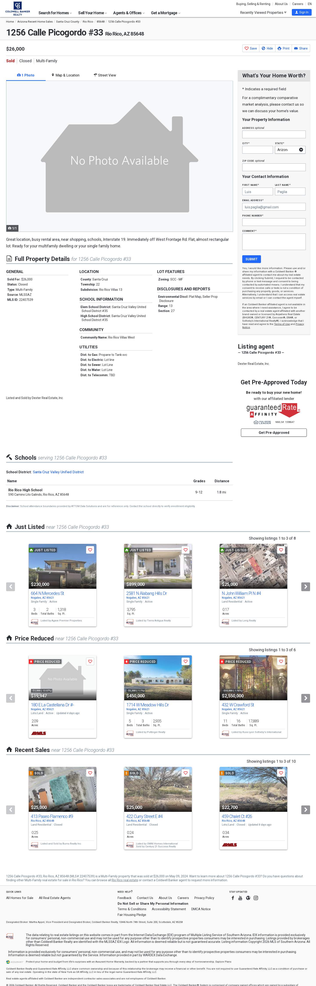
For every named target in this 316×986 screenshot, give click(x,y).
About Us (281, 3)
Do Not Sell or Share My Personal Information (153, 904)
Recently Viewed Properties (263, 12)
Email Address (253, 200)
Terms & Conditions (132, 909)
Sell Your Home (92, 13)
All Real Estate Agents (55, 898)
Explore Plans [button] (223, 961)
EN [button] (310, 4)
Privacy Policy (204, 898)
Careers (297, 3)
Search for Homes (55, 13)
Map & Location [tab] (65, 75)
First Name (250, 184)
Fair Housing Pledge (132, 915)
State (279, 143)
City (245, 143)
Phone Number (252, 215)
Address (253, 127)
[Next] (305, 586)
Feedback (124, 898)
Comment (249, 230)
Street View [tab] (105, 75)
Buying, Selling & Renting (253, 3)
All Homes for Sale (19, 898)
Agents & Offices (128, 13)
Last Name (283, 184)
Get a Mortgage (165, 13)
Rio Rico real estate (125, 880)
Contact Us (145, 898)
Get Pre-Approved (274, 433)
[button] (302, 12)
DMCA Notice (201, 909)
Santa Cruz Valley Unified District (58, 472)
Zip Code (253, 160)
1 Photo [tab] (25, 75)
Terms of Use (282, 324)
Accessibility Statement (169, 909)
